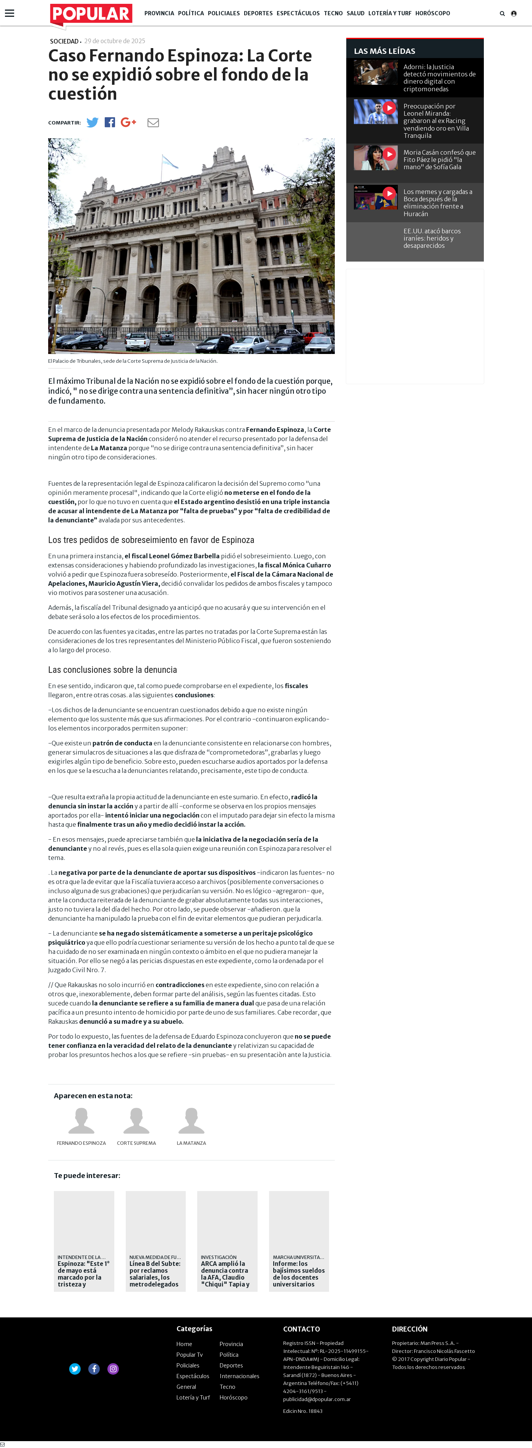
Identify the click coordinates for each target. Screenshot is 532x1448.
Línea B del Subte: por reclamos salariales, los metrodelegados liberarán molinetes (155, 1281)
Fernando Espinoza (81, 1143)
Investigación (219, 1257)
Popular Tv (190, 1354)
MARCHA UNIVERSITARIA (300, 1257)
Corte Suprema (136, 1143)
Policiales (224, 13)
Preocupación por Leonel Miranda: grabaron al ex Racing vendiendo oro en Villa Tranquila (436, 120)
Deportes (258, 13)
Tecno (333, 13)
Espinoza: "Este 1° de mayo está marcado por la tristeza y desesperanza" (84, 1278)
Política (191, 13)
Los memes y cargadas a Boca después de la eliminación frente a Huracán (438, 203)
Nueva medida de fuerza (159, 1257)
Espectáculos (298, 13)
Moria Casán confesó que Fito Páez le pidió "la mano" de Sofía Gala (440, 160)
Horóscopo (432, 13)
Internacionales (240, 1376)
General (186, 1386)
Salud (356, 13)
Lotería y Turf (390, 13)
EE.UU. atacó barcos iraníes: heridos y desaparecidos (432, 238)
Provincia (159, 13)
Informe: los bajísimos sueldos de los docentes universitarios (299, 1274)
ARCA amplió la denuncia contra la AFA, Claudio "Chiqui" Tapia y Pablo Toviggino (225, 1278)
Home (184, 1344)
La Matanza (191, 1143)
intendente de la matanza (91, 1257)
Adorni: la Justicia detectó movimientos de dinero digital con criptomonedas (440, 78)
